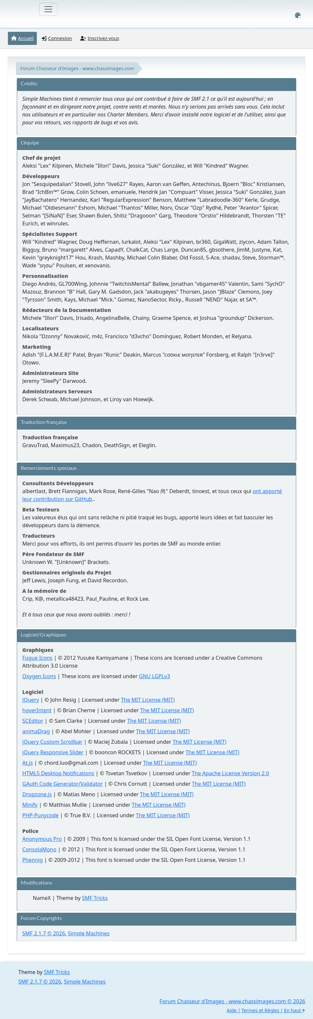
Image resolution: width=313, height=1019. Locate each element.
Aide (232, 1010)
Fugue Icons (37, 657)
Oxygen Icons (39, 676)
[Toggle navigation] (48, 9)
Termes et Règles (260, 1010)
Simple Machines (88, 933)
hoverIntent (37, 710)
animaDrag (36, 731)
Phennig (32, 859)
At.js (27, 762)
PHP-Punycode (40, 815)
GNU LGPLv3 (154, 676)
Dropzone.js (37, 794)
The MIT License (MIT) (148, 699)
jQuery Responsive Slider (53, 752)
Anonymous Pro (42, 838)
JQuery (30, 699)
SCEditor (32, 720)
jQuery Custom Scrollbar (52, 741)
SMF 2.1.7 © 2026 (43, 933)
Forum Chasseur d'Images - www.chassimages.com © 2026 (232, 1001)
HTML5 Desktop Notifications (58, 773)
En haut (294, 1010)
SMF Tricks (95, 898)
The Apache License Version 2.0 (230, 773)
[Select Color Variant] (297, 15)
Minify (29, 804)
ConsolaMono (39, 849)
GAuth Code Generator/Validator (62, 783)
